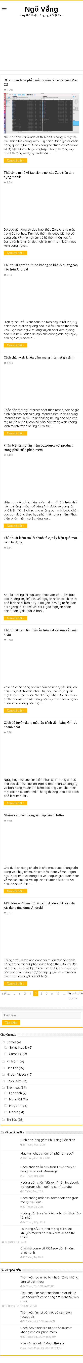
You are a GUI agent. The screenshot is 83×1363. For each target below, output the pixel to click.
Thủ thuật (13, 1087)
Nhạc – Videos (16, 1074)
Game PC (15, 1054)
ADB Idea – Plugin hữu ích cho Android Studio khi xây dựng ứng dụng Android (39, 905)
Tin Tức (12, 1120)
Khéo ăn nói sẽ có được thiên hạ (42, 1343)
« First (6, 994)
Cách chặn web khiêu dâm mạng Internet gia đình (39, 357)
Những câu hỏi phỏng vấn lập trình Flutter (34, 815)
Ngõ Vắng (41, 9)
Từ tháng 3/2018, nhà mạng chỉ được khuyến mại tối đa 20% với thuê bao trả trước (47, 1233)
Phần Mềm (14, 1081)
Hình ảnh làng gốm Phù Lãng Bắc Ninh (47, 1140)
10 (58, 994)
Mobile (13, 1112)
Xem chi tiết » (15, 160)
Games (11, 1042)
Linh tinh (12, 1068)
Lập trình (15, 1093)
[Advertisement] (41, 41)
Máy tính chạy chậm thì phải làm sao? (47, 1153)
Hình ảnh (13, 1061)
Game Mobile (18, 1047)
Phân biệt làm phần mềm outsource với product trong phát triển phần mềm (38, 447)
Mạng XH (15, 1099)
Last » (73, 998)
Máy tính (15, 1106)
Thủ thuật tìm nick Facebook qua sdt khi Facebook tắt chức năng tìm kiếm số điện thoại (49, 1297)
